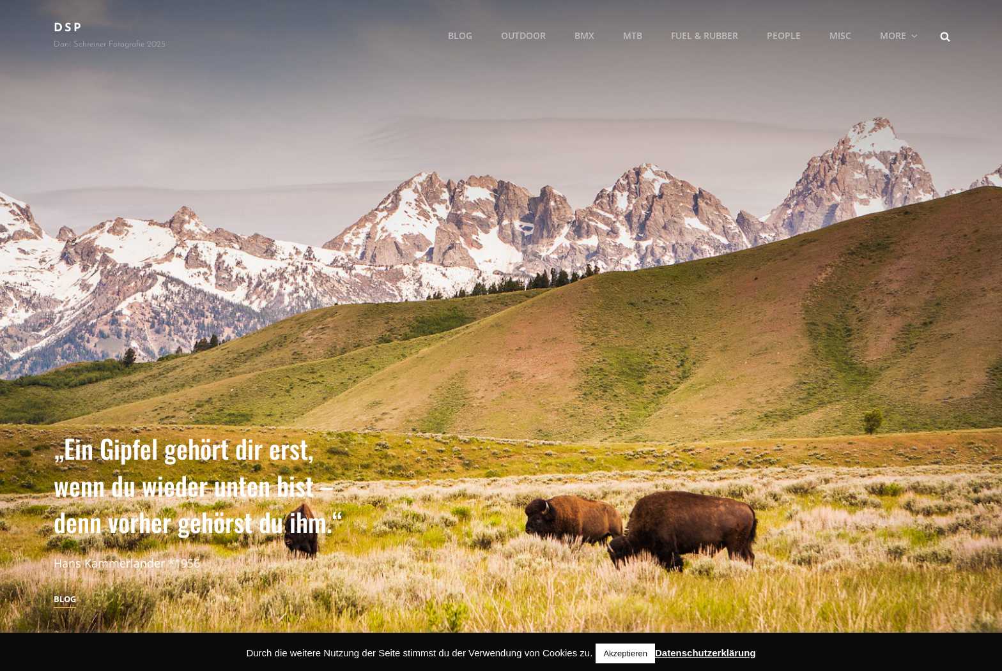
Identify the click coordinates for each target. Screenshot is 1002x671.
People (784, 35)
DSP (68, 28)
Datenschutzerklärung (705, 652)
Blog (460, 35)
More (900, 35)
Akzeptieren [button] (625, 653)
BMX (584, 35)
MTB (632, 35)
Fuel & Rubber (704, 35)
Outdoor (523, 35)
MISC (840, 35)
